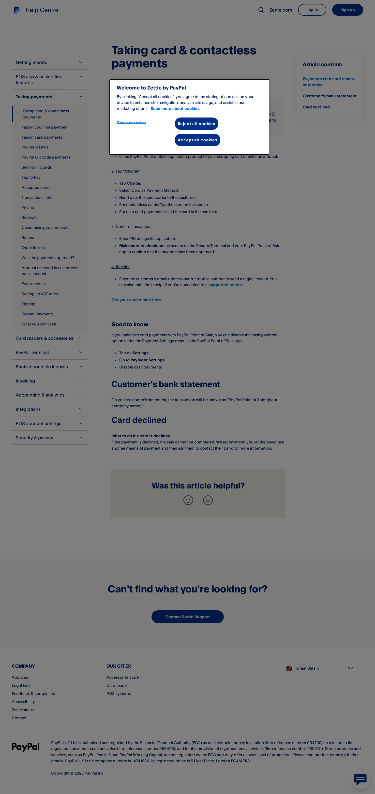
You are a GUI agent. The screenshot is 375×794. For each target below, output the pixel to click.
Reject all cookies (196, 123)
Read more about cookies (175, 108)
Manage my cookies (131, 122)
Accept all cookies (197, 139)
